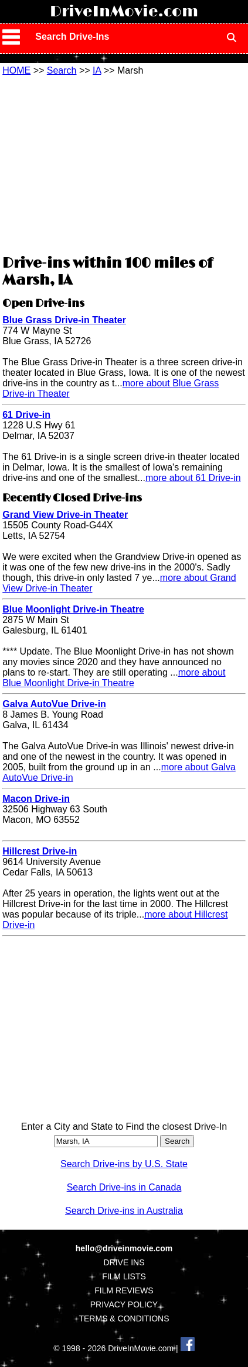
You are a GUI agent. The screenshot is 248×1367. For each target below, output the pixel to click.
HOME (16, 70)
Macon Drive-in (36, 799)
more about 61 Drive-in (193, 478)
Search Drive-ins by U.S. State (124, 1164)
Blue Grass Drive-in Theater (64, 320)
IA (97, 70)
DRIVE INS (123, 1262)
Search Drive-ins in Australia (124, 1211)
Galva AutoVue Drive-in (54, 704)
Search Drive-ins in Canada (124, 1187)
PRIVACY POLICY (124, 1304)
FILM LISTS (124, 1276)
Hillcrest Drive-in (39, 851)
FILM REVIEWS (123, 1290)
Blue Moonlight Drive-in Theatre (73, 609)
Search (62, 70)
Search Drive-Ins (72, 36)
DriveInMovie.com (124, 11)
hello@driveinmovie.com (124, 1248)
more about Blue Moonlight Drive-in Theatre (113, 677)
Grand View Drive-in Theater (65, 515)
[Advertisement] (123, 163)
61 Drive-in (26, 415)
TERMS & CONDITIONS (124, 1318)
